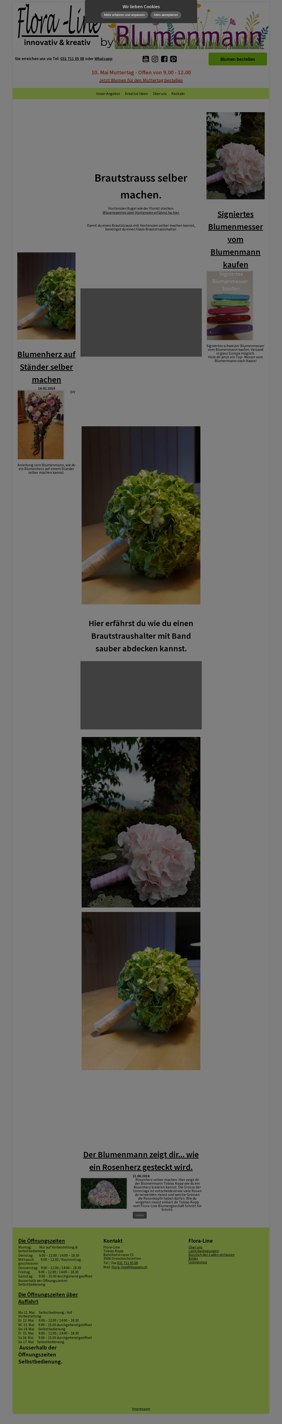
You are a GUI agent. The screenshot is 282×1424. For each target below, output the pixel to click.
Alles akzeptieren (166, 15)
